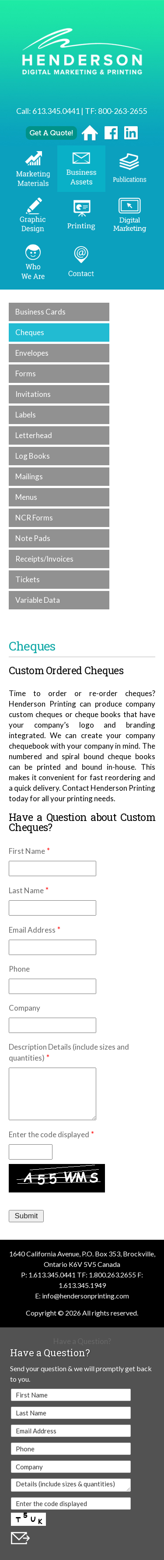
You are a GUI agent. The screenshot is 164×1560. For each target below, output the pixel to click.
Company (24, 1007)
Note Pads (32, 538)
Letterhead (33, 435)
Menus (26, 497)
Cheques (29, 332)
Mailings (29, 476)
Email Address (32, 929)
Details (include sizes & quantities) (71, 1485)
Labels (25, 414)
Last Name (26, 890)
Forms (25, 373)
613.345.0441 (56, 111)
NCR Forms (34, 517)
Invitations (33, 394)
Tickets (27, 579)
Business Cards (40, 311)
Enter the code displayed (49, 1134)
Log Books (32, 455)
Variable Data (37, 600)
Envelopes (32, 352)
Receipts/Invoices (44, 558)
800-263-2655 (122, 111)
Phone (19, 968)
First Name (27, 851)
